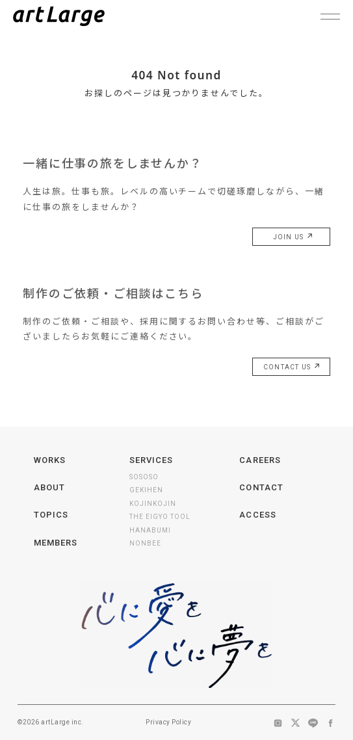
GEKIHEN (146, 490)
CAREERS (259, 460)
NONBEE (145, 543)
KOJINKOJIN (152, 503)
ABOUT (49, 487)
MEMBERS (55, 543)
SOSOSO (144, 477)
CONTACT (261, 487)
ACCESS (257, 515)
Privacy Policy (168, 722)
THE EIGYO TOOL (159, 516)
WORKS (50, 460)
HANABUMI (150, 530)
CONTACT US (290, 367)
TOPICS (51, 515)
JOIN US (291, 237)
